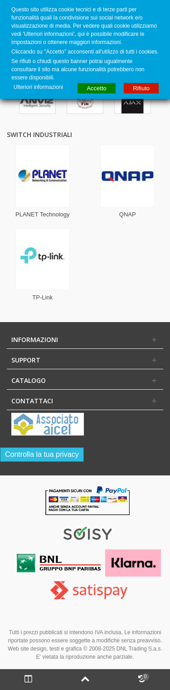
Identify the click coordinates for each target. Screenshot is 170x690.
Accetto (96, 88)
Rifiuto (141, 88)
